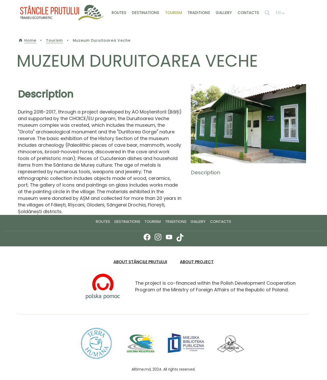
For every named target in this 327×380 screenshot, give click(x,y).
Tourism (173, 12)
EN (280, 13)
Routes (119, 12)
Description (205, 172)
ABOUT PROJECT (197, 262)
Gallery (224, 12)
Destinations (145, 12)
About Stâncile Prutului (140, 262)
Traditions (199, 12)
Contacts (248, 12)
